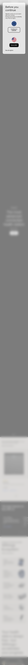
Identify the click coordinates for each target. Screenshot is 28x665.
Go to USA (14, 45)
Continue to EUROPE (14, 29)
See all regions (9, 50)
